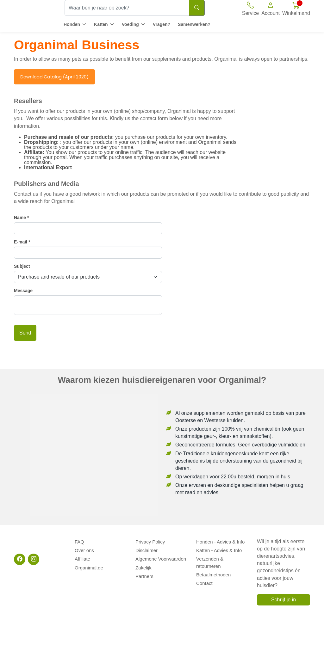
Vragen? (161, 24)
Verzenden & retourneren (222, 555)
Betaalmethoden (213, 562)
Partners (144, 569)
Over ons (84, 548)
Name (21, 217)
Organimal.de (89, 562)
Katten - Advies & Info (219, 548)
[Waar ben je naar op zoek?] (127, 8)
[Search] (197, 8)
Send (25, 332)
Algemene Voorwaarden (160, 555)
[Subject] (88, 277)
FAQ (79, 541)
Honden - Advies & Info (220, 541)
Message (23, 290)
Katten (101, 24)
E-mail (22, 242)
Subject (22, 266)
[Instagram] (33, 559)
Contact (204, 569)
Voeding (130, 24)
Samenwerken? (194, 24)
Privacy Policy (150, 541)
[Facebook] (19, 559)
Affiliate (82, 555)
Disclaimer (146, 548)
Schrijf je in (283, 599)
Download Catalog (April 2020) (54, 77)
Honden (72, 24)
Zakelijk (143, 562)
